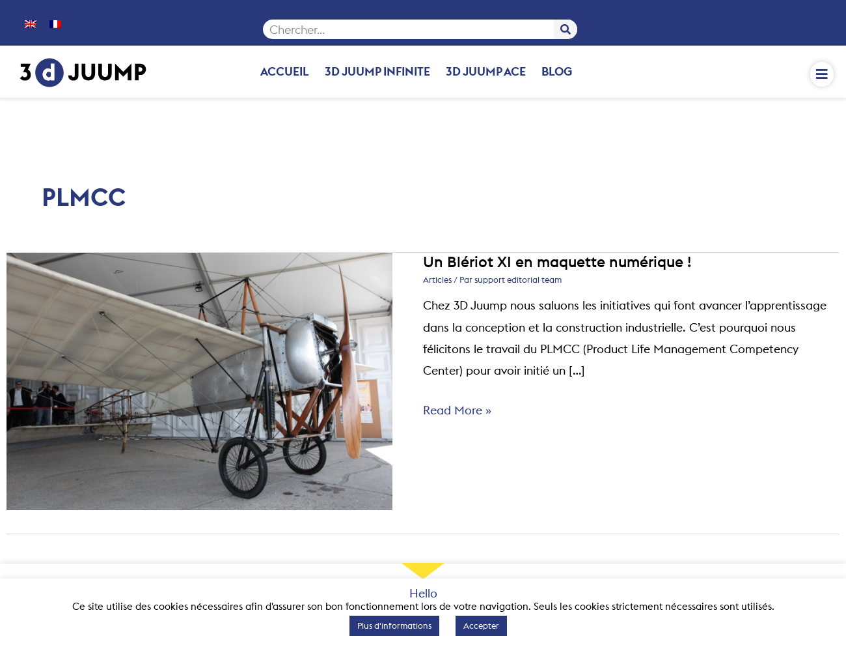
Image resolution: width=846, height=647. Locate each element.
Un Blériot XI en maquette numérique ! (557, 261)
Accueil (284, 71)
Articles (437, 279)
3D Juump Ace (486, 71)
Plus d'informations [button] (394, 625)
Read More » (457, 408)
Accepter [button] (481, 625)
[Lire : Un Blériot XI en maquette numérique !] (199, 380)
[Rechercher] (565, 29)
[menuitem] (30, 23)
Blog (556, 71)
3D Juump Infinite (377, 71)
